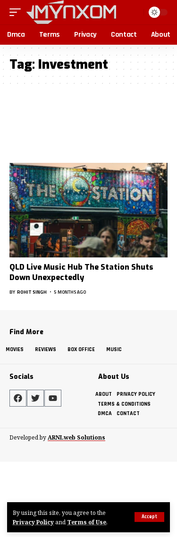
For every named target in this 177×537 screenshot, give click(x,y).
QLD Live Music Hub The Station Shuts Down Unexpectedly (81, 272)
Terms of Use (86, 522)
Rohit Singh (32, 292)
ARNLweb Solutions (76, 437)
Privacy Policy (33, 522)
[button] (149, 517)
